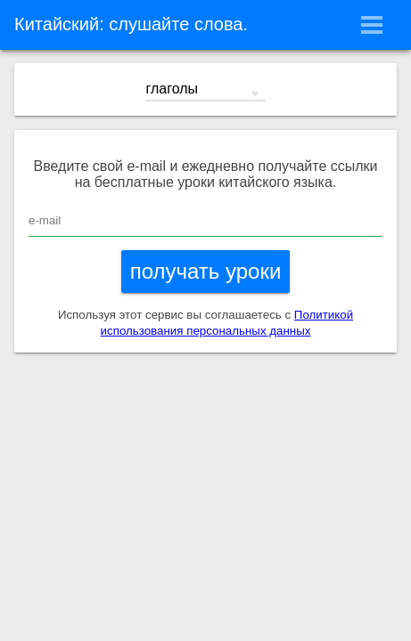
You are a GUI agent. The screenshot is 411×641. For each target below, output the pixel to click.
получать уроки (206, 271)
